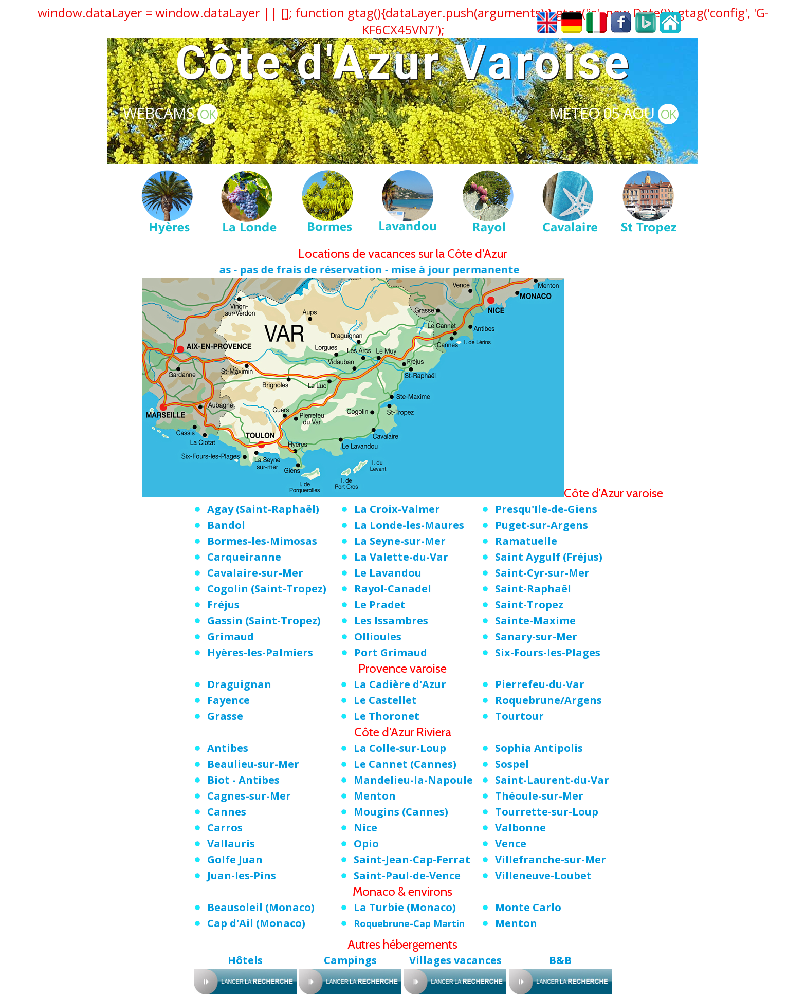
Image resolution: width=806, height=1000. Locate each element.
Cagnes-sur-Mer (249, 796)
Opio (366, 843)
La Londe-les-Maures (409, 525)
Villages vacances (455, 960)
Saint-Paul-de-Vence (407, 875)
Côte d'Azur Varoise (403, 63)
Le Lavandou (388, 573)
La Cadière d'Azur (400, 684)
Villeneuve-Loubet (543, 875)
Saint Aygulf (548, 557)
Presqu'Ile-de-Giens (546, 509)
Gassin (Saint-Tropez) (264, 620)
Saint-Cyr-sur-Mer (542, 573)
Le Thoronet (386, 716)
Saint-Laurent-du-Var (552, 780)
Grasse (225, 716)
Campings (350, 960)
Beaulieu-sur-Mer (253, 764)
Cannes (226, 812)
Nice (365, 828)
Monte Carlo (528, 907)
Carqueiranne (244, 557)
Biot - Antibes (243, 780)
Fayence (228, 700)
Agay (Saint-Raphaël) (263, 509)
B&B (560, 960)
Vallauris (231, 843)
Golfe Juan (235, 859)
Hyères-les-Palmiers (260, 652)
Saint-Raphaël (533, 589)
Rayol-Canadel (392, 589)
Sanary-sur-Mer (536, 636)
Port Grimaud (390, 652)
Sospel (512, 764)
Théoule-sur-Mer (539, 796)
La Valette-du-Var (401, 557)
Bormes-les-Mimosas (262, 541)
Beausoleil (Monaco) (261, 907)
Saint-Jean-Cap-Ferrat (412, 859)
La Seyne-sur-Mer (400, 541)
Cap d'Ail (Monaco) (256, 923)
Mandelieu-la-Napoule (413, 780)
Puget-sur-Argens (541, 525)
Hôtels (245, 960)
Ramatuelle (526, 541)
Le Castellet (385, 700)
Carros (225, 828)
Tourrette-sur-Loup (546, 812)
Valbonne (520, 828)
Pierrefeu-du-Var (539, 684)
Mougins (401, 812)
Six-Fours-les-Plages (547, 652)
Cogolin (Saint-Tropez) (266, 589)
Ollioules (377, 636)
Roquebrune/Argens (548, 700)
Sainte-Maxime (535, 620)
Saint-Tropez (529, 605)
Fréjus (223, 605)
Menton (375, 796)
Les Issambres (391, 620)
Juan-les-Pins (241, 875)
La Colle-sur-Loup (400, 748)
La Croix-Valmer (397, 509)
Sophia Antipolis (539, 748)
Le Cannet (405, 764)
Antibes (227, 748)
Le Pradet (380, 605)
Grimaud (230, 636)
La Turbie (405, 907)
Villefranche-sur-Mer (550, 859)
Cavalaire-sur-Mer (255, 573)
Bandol (226, 525)
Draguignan (239, 684)
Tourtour (519, 716)
